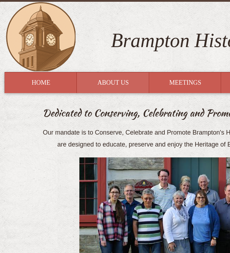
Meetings (185, 82)
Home (41, 82)
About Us (113, 82)
